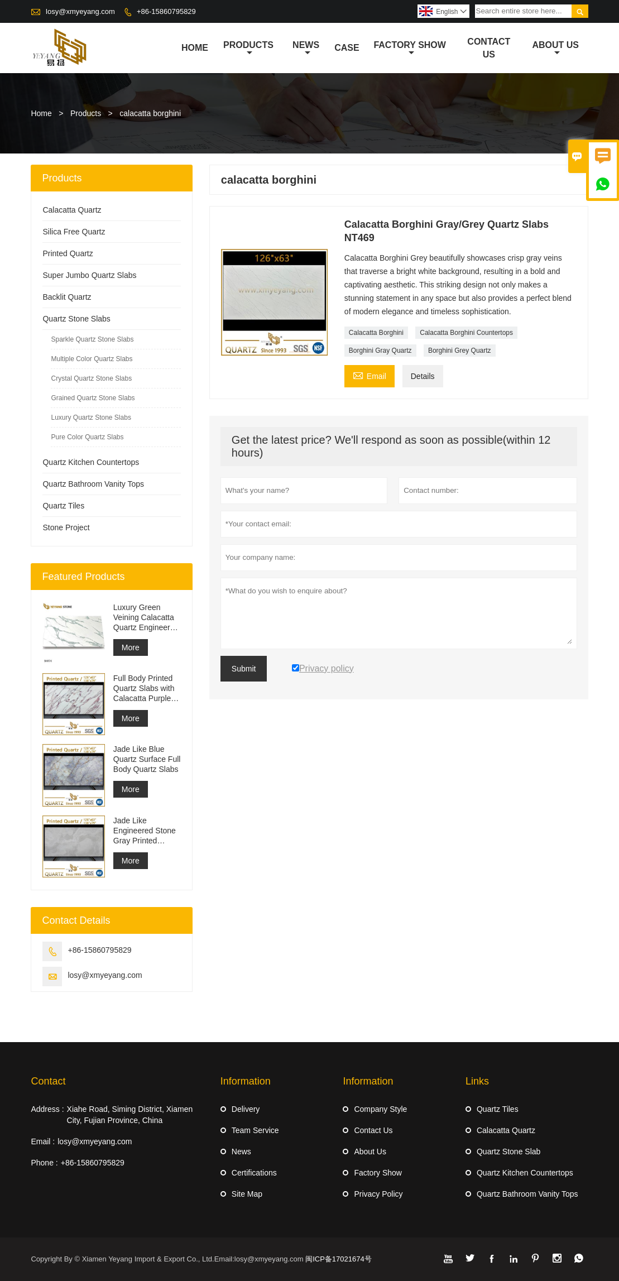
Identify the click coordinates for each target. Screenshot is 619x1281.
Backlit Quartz (66, 296)
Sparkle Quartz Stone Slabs (92, 339)
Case (346, 47)
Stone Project (65, 527)
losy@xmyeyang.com (80, 11)
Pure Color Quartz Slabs (87, 437)
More (131, 647)
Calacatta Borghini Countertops (466, 333)
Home (194, 47)
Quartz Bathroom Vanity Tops (93, 483)
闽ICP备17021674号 (338, 1259)
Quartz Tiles (63, 505)
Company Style (380, 1109)
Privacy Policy (378, 1193)
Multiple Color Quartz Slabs (91, 359)
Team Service (255, 1130)
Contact (48, 1081)
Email (369, 375)
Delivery (246, 1109)
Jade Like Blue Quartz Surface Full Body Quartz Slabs (147, 759)
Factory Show (409, 48)
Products (248, 48)
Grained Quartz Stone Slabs (93, 398)
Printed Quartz (67, 253)
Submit (244, 668)
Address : (47, 1109)
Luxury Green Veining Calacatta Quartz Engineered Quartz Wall (146, 617)
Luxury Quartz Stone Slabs (91, 417)
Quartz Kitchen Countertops (90, 462)
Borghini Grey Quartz (459, 350)
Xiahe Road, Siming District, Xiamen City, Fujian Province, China (130, 1115)
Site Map (247, 1193)
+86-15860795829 (166, 11)
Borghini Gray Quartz (380, 350)
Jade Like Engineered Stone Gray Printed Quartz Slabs (144, 831)
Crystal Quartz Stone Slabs (91, 378)
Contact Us (488, 48)
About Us (555, 48)
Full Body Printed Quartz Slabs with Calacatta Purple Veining (144, 688)
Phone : (44, 1162)
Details (423, 376)
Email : (43, 1141)
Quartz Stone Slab (508, 1151)
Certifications (254, 1172)
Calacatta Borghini (376, 333)
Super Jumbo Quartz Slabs (89, 275)
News (305, 48)
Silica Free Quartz (73, 231)
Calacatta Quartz (71, 209)
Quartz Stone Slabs (76, 318)
